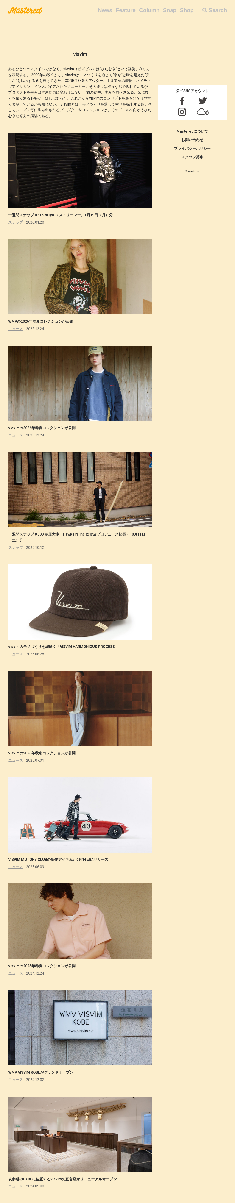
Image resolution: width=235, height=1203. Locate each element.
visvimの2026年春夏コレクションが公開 (42, 428)
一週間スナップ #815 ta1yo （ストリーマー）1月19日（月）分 (62, 215)
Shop (187, 10)
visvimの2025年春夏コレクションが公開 (42, 966)
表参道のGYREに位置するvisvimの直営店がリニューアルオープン (62, 1179)
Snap (169, 10)
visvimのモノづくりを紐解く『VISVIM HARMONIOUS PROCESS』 (63, 647)
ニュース (15, 329)
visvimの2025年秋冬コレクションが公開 (42, 753)
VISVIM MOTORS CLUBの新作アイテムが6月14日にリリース (58, 859)
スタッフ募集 (192, 157)
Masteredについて (192, 131)
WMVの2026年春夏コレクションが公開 (40, 321)
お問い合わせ (192, 140)
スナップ (15, 222)
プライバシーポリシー (192, 148)
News (105, 10)
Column (149, 10)
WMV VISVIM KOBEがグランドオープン (40, 1072)
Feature (126, 10)
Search (218, 10)
